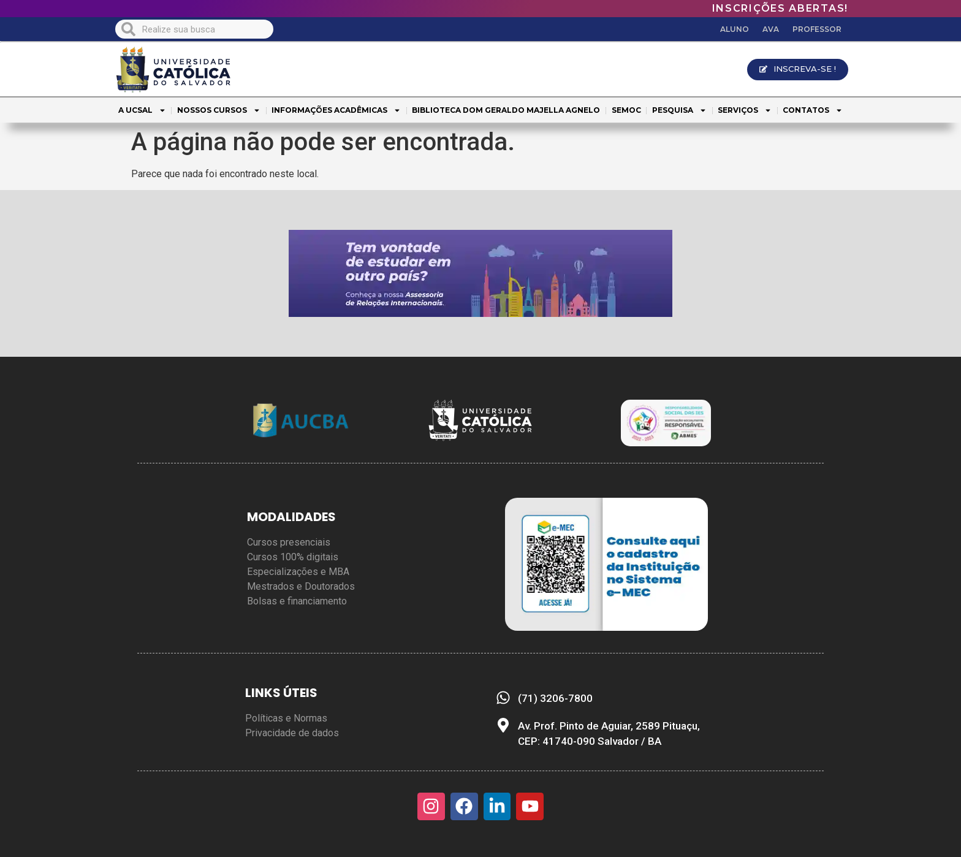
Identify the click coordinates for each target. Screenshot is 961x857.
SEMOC (626, 110)
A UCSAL (142, 110)
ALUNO (734, 29)
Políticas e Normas (286, 718)
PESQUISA (679, 110)
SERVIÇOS (745, 110)
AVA (770, 29)
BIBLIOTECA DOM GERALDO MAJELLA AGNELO (506, 110)
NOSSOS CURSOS (218, 110)
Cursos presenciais (288, 542)
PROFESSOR (816, 29)
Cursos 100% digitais (292, 557)
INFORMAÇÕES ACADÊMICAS (336, 110)
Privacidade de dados (292, 733)
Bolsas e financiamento (297, 601)
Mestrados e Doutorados (301, 586)
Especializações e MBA (298, 571)
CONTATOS (813, 110)
